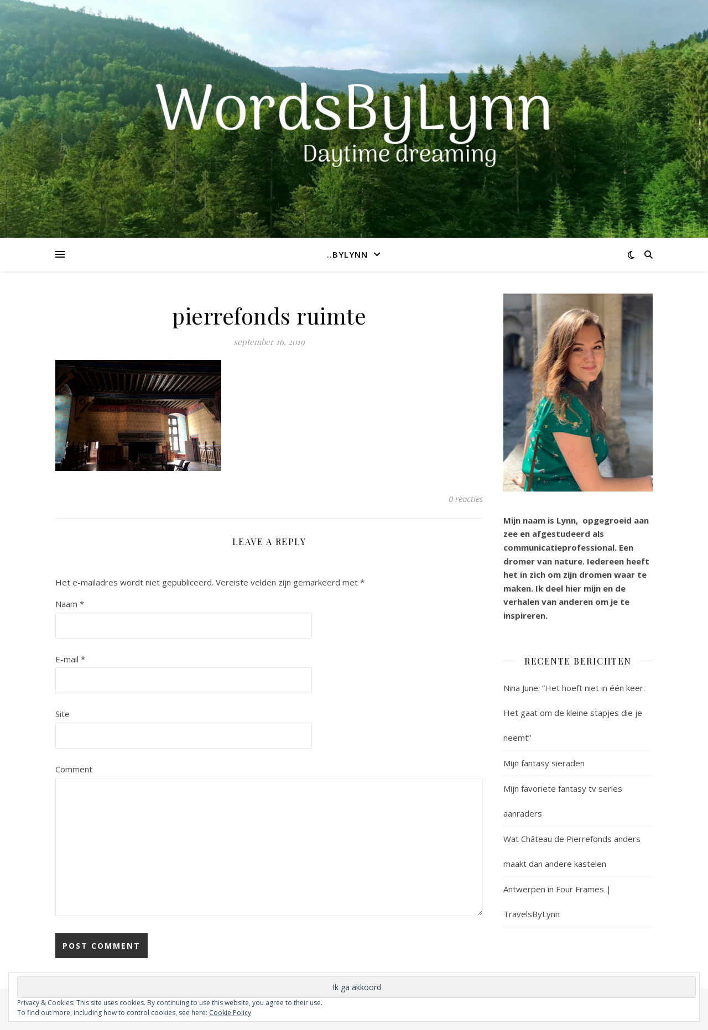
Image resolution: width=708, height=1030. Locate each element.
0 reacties (466, 498)
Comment (73, 769)
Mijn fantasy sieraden (544, 762)
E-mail (70, 659)
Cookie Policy (230, 1012)
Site (62, 713)
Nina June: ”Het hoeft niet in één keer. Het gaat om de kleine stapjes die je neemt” (574, 712)
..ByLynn (347, 254)
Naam (69, 603)
